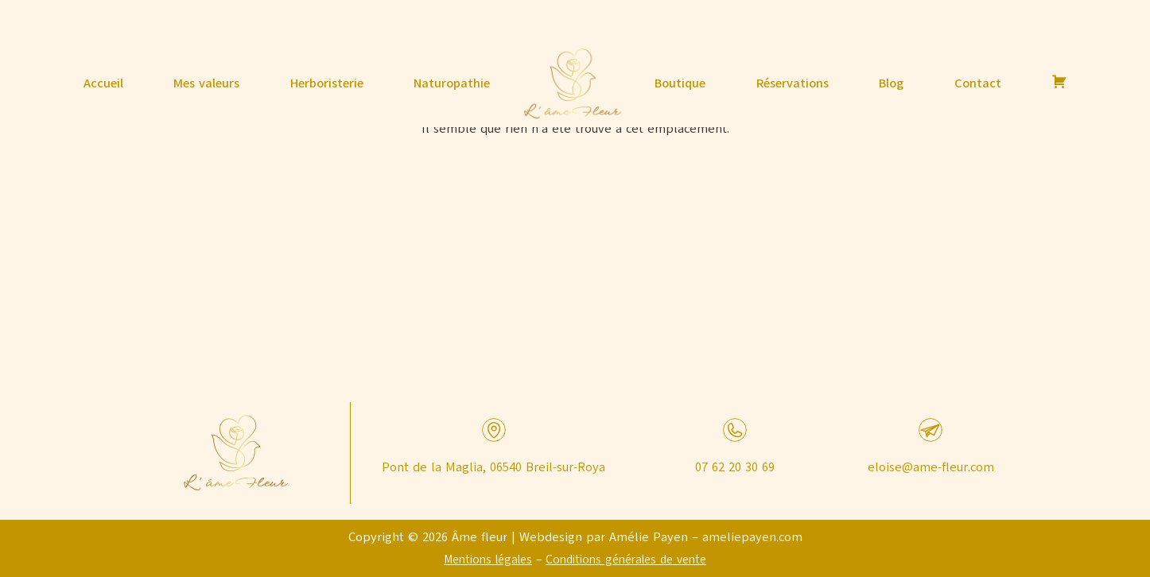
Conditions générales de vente (626, 559)
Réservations (792, 83)
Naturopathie (452, 83)
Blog (891, 83)
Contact (977, 83)
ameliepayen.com (752, 537)
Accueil (103, 83)
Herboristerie (326, 83)
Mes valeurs (206, 83)
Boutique (680, 83)
